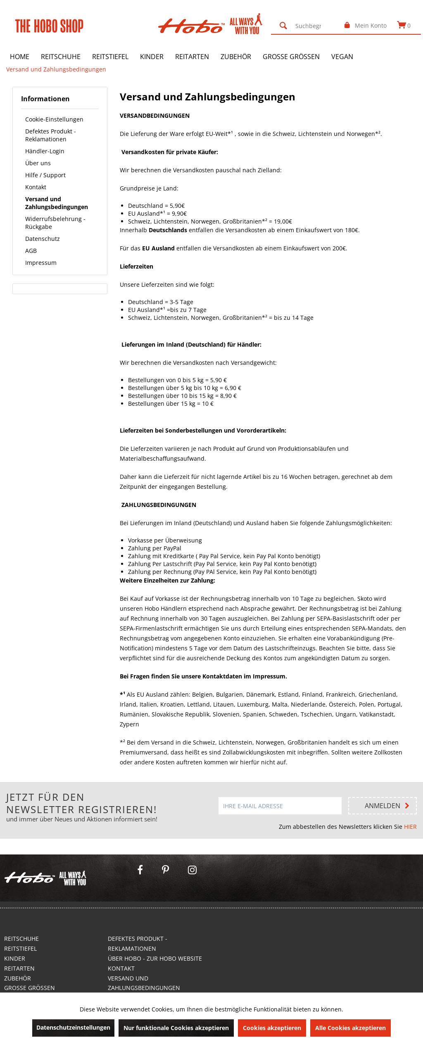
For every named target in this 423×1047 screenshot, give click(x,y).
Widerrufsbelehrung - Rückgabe (55, 223)
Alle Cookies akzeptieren (350, 1028)
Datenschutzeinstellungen (73, 1027)
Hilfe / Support (45, 175)
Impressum (41, 263)
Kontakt (35, 187)
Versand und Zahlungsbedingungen (56, 203)
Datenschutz (42, 239)
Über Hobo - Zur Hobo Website (155, 958)
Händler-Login (44, 151)
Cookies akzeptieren (272, 1028)
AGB (31, 251)
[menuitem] (306, 25)
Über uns (38, 163)
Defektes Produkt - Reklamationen (50, 135)
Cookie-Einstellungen (54, 119)
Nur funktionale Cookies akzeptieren (176, 1028)
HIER (410, 826)
